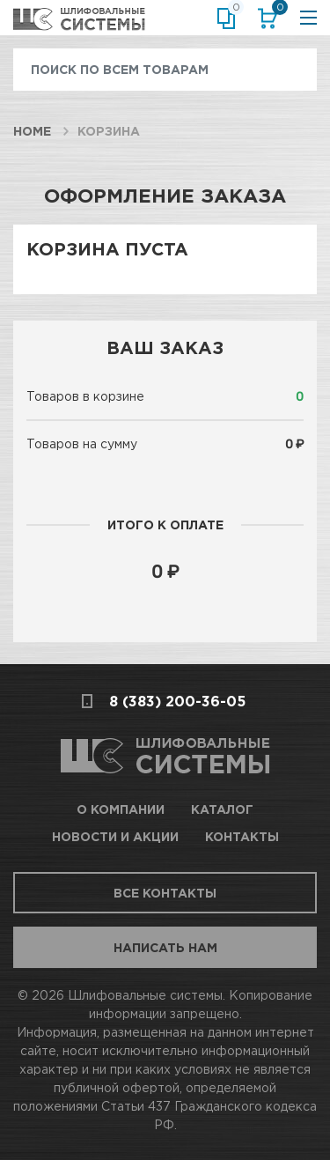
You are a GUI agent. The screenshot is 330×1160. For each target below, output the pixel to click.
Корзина (276, 11)
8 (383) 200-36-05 (177, 701)
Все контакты (165, 892)
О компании (121, 809)
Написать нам (165, 947)
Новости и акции (115, 836)
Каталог (222, 809)
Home (32, 130)
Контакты (242, 836)
